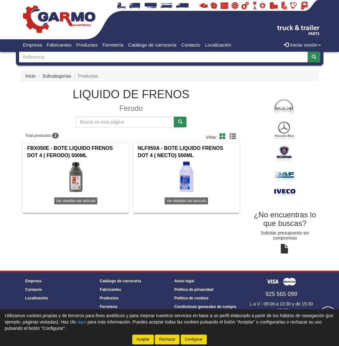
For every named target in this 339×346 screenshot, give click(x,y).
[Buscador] (163, 57)
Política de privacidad (193, 289)
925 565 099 (281, 294)
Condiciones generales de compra (205, 306)
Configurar (194, 339)
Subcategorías (56, 76)
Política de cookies (191, 298)
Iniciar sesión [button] (302, 45)
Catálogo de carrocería (152, 45)
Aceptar (142, 339)
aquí (82, 321)
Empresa (32, 45)
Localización (218, 45)
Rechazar (167, 339)
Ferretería (112, 45)
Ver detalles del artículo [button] (76, 201)
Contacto (190, 45)
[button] (223, 136)
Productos (87, 45)
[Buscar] (314, 57)
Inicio (30, 76)
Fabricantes (59, 45)
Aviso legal (184, 281)
